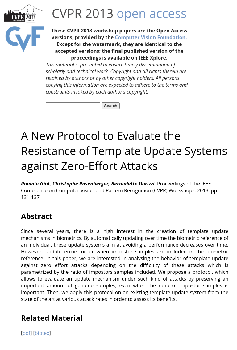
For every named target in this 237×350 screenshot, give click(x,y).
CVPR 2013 (83, 13)
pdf (26, 333)
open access (152, 13)
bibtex (42, 333)
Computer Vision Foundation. (151, 37)
